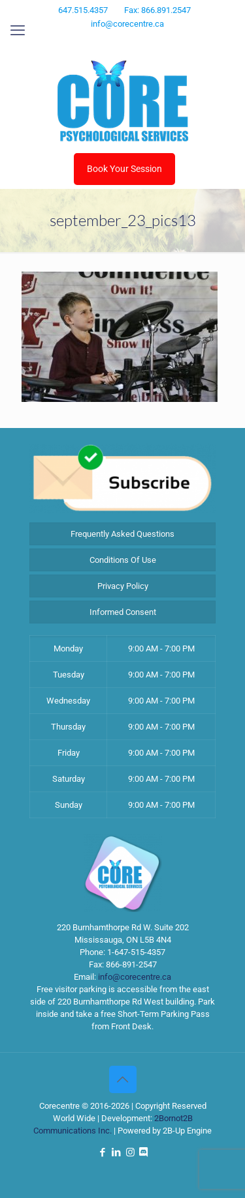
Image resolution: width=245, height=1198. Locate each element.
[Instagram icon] (132, 41)
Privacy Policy (122, 586)
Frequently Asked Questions (122, 534)
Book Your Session (124, 169)
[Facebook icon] (99, 41)
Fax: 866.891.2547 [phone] (157, 10)
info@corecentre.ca (134, 977)
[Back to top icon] (123, 1079)
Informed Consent (123, 612)
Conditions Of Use (123, 560)
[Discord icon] (147, 41)
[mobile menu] (18, 31)
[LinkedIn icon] (115, 41)
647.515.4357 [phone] (83, 10)
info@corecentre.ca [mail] (127, 24)
